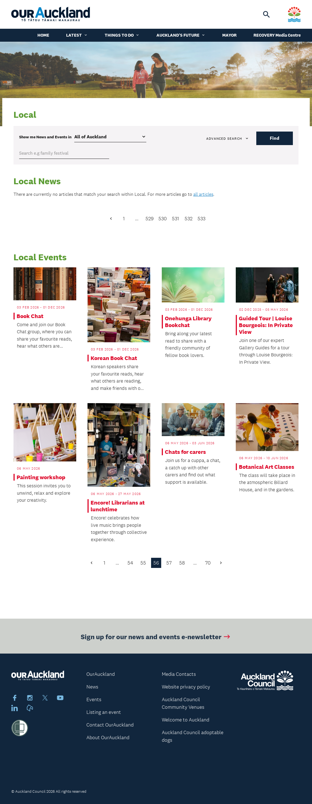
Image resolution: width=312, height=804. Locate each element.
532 (188, 219)
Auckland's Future (180, 35)
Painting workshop (41, 477)
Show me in (45, 136)
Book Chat (30, 316)
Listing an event (103, 712)
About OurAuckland (107, 737)
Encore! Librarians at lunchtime (118, 506)
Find (274, 138)
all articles (203, 194)
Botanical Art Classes (266, 466)
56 (156, 563)
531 (175, 219)
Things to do (122, 35)
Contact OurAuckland (110, 725)
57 (169, 563)
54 (130, 563)
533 (201, 219)
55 (143, 563)
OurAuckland (100, 674)
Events (93, 699)
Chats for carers (185, 451)
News (92, 687)
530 (162, 219)
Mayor (229, 35)
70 (208, 563)
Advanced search (227, 138)
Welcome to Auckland (185, 720)
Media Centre (288, 35)
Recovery (264, 35)
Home (43, 35)
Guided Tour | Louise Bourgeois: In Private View (266, 325)
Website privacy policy (186, 687)
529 (149, 219)
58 (182, 563)
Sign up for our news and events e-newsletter (156, 638)
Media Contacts (179, 674)
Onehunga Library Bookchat (188, 321)
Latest (77, 35)
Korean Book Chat (114, 358)
